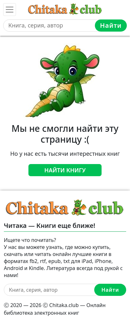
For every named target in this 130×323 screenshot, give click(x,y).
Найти (111, 25)
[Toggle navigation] (9, 9)
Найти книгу (65, 170)
